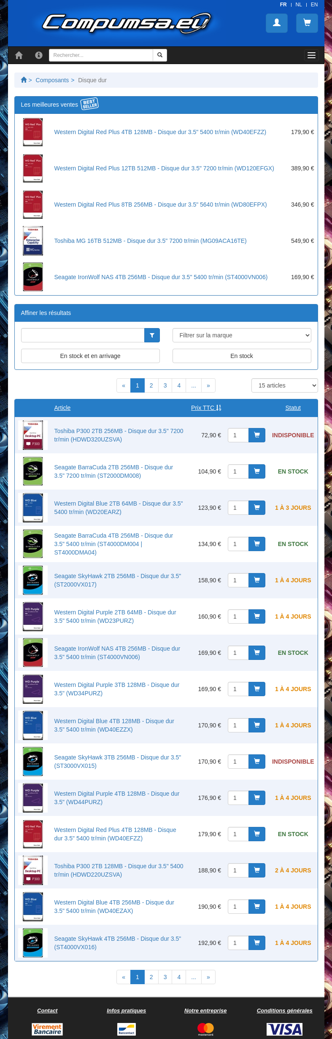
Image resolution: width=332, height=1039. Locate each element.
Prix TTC (206, 407)
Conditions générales (285, 1010)
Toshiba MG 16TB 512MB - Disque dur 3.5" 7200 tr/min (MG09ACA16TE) (150, 240)
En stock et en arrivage (90, 356)
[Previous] (123, 385)
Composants (52, 80)
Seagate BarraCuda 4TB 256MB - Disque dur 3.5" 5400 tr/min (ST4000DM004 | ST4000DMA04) (113, 544)
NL (299, 5)
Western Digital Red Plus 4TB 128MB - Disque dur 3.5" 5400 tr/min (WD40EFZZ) (160, 132)
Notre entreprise (205, 1010)
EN (314, 5)
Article (62, 407)
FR (283, 5)
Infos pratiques (126, 1010)
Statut (293, 407)
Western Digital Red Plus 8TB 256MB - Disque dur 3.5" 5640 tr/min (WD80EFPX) (160, 204)
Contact (47, 1010)
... (193, 385)
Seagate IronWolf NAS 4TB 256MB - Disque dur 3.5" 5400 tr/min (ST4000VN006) (161, 277)
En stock (241, 356)
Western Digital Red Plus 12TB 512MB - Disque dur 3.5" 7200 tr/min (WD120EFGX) (164, 168)
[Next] (208, 385)
